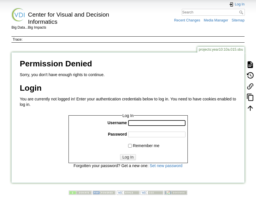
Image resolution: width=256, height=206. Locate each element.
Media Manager (216, 20)
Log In (128, 157)
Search (242, 12)
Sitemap (238, 20)
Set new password (166, 165)
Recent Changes (187, 20)
